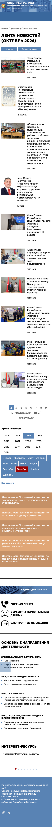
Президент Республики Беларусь (21, 754)
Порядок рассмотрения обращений (22, 728)
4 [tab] (25, 769)
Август (33, 463)
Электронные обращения (24, 623)
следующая (26, 417)
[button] (4, 16)
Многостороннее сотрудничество (21, 680)
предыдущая (22, 412)
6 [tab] (30, 769)
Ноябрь (34, 469)
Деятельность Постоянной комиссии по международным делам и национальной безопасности (25, 559)
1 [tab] (16, 769)
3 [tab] (22, 769)
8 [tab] (36, 769)
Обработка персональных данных (25, 613)
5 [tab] (27, 769)
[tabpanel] (26, 754)
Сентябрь (8, 469)
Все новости (7, 483)
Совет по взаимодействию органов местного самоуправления (27, 705)
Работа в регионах (12, 693)
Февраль (19, 458)
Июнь (14, 463)
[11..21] (37, 412)
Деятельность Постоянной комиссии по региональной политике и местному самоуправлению (25, 543)
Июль (23, 463)
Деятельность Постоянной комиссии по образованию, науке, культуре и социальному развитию (25, 528)
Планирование (11, 661)
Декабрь (8, 474)
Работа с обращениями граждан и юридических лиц (22, 717)
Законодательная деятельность (21, 657)
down (5, 667)
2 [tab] (19, 769)
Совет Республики (27, 3)
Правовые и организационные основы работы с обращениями (24, 723)
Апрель (40, 458)
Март (30, 458)
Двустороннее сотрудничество (20, 684)
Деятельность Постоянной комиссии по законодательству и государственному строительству (25, 500)
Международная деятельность (20, 676)
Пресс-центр (15, 28)
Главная (4, 28)
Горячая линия (17, 604)
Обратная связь (29, 49)
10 (12, 412)
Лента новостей (30, 28)
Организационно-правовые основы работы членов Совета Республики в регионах (26, 698)
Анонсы (9, 49)
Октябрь (22, 469)
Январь (7, 458)
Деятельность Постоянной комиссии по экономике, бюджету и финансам (25, 514)
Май (5, 463)
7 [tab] (33, 769)
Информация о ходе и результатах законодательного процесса (21, 665)
